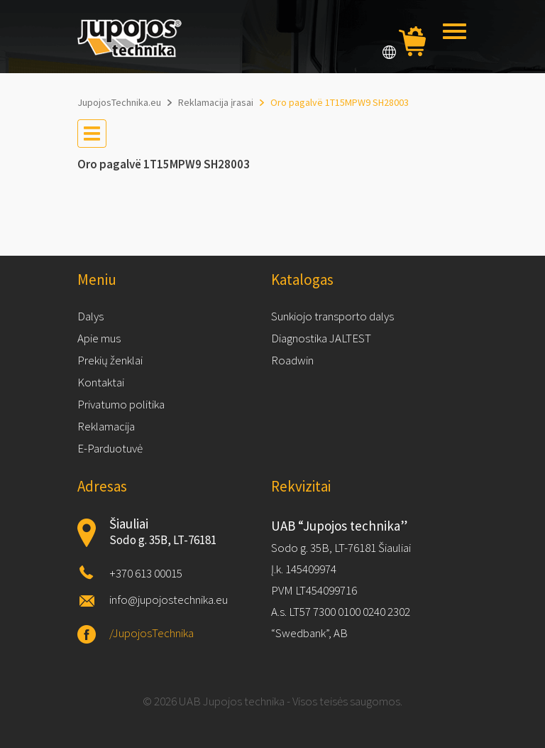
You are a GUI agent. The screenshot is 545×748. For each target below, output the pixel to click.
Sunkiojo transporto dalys (332, 316)
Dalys (90, 316)
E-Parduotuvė (110, 448)
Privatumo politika (121, 404)
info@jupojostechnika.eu (168, 599)
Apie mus (99, 338)
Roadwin (292, 360)
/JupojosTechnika (151, 633)
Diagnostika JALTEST (321, 338)
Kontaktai (100, 382)
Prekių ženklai (110, 360)
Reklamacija (106, 426)
